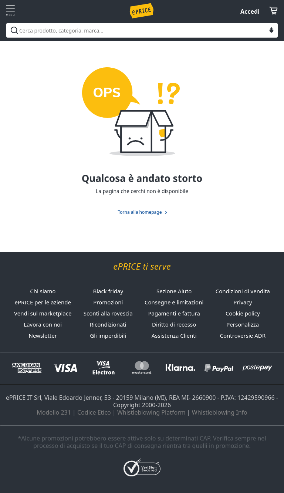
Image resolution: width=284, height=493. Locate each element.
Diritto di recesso (174, 324)
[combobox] (142, 30)
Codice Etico (94, 412)
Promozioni (108, 302)
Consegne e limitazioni (174, 302)
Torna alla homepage (140, 212)
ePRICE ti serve (141, 266)
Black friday (108, 291)
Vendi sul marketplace (42, 313)
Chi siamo (42, 291)
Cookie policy (243, 313)
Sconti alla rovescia (108, 313)
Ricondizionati (108, 324)
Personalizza (242, 324)
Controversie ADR (243, 335)
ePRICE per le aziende (43, 302)
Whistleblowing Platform (151, 412)
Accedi (250, 11)
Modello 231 (54, 412)
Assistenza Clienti (174, 335)
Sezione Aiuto (174, 291)
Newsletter (43, 335)
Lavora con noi (43, 324)
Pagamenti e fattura (174, 313)
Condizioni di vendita (243, 291)
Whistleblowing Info (219, 412)
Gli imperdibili (108, 335)
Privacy (242, 302)
